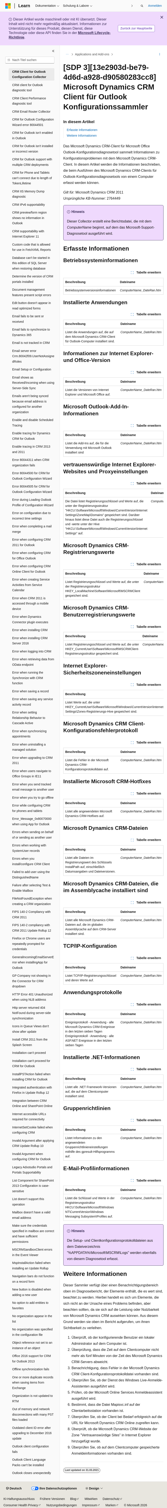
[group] (113, 513)
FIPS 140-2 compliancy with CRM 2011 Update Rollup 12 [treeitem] (31, 927)
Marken (110, 1505)
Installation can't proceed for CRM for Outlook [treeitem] (31, 1063)
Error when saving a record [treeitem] (30, 691)
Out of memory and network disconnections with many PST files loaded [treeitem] (32, 1414)
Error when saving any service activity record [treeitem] (32, 701)
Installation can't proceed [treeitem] (29, 1053)
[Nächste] (132, 6)
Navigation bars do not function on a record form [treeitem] (33, 1278)
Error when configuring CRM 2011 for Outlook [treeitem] (31, 542)
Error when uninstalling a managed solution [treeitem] (29, 747)
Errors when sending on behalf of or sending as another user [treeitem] (32, 834)
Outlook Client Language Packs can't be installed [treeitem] (29, 1462)
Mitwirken (91, 1499)
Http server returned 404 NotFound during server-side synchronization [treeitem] (31, 1013)
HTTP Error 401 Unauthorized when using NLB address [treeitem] (32, 997)
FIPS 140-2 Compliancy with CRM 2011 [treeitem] (31, 914)
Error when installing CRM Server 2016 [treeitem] (30, 640)
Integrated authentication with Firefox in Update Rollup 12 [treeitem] (32, 1090)
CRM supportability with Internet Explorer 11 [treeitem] (28, 233)
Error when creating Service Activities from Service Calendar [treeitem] (31, 585)
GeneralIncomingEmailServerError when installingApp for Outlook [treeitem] (33, 962)
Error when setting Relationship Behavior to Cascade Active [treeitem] (28, 718)
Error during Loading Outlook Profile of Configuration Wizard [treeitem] (32, 502)
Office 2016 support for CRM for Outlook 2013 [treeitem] (31, 1358)
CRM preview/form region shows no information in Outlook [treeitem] (29, 218)
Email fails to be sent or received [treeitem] (28, 318)
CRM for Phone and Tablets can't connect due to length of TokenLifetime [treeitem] (32, 178)
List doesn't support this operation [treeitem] (28, 1201)
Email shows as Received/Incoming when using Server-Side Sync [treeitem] (33, 383)
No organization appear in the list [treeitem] (32, 1318)
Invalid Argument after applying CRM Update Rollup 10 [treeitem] (33, 1143)
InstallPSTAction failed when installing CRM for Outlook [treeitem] (31, 1076)
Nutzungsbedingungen (61, 1505)
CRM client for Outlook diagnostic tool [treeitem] (27, 87)
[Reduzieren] (53, 51)
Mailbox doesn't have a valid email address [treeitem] (31, 1215)
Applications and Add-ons (92, 54)
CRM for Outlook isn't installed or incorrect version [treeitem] (32, 148)
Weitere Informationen (82, 135)
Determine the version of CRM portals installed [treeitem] (32, 279)
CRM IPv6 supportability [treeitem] (28, 204)
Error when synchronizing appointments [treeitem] (29, 733)
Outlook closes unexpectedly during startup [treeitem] (31, 1475)
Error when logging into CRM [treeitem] (31, 651)
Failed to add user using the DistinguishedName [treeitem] (31, 874)
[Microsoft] (8, 6)
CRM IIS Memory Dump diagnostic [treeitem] (28, 194)
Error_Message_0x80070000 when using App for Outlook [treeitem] (32, 821)
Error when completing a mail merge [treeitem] (32, 529)
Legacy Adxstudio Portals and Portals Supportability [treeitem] (32, 1169)
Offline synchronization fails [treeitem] (30, 1369)
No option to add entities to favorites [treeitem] (30, 1305)
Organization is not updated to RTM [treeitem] (32, 1398)
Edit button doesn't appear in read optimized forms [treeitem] (31, 305)
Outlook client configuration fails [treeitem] (30, 1449)
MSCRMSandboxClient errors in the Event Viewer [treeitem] (32, 1252)
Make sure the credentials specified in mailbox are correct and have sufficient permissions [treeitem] (33, 1233)
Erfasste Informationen (82, 130)
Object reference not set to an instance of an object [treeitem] (32, 1345)
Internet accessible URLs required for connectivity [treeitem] (29, 1116)
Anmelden (155, 5)
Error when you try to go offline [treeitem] (32, 797)
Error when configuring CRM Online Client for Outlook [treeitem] (31, 568)
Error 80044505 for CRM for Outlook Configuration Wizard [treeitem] (32, 489)
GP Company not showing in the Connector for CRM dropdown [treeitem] (31, 981)
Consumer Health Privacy (20, 1505)
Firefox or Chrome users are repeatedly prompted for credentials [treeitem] (31, 944)
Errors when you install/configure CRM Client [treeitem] (31, 861)
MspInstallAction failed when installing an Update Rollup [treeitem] (31, 1265)
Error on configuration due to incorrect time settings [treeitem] (31, 515)
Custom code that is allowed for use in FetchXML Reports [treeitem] (31, 247)
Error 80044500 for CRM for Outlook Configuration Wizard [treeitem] (32, 475)
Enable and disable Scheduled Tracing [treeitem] (32, 422)
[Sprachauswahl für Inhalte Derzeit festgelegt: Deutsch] (13, 1488)
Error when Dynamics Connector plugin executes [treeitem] (30, 619)
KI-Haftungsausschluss (19, 1499)
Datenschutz (111, 1499)
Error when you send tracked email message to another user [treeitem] (33, 787)
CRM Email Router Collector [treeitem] (31, 111)
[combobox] (29, 60)
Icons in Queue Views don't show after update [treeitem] (30, 1028)
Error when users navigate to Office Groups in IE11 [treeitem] (31, 773)
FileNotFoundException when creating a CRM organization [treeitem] (32, 901)
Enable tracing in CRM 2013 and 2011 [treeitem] (31, 449)
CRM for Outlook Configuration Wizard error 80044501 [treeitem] (33, 122)
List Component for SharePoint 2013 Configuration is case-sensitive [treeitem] (33, 1186)
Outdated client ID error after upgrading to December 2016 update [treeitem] (32, 1433)
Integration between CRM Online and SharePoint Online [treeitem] (32, 1103)
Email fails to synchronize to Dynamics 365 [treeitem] (31, 332)
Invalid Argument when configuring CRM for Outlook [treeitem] (31, 1156)
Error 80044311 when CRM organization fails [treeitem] (30, 462)
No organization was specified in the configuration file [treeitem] (32, 1332)
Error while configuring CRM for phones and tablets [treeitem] (31, 808)
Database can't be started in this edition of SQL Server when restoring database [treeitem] (31, 263)
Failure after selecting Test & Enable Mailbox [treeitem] (31, 887)
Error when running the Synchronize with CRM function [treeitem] (27, 678)
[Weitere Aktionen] (160, 54)
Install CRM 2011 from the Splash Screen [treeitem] (30, 1042)
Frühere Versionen (52, 1499)
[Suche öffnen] (142, 6)
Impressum (89, 1505)
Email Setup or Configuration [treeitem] (31, 369)
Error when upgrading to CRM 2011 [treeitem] (32, 760)
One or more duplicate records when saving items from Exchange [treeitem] (32, 1383)
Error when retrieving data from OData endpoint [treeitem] (33, 661)
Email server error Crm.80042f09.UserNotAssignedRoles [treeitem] (33, 356)
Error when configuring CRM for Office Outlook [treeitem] (31, 555)
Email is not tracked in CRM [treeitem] (31, 343)
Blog (73, 1499)
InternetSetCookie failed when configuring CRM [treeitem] (32, 1130)
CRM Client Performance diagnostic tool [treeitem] (29, 101)
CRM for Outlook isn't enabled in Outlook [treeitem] (32, 135)
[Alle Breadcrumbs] (67, 54)
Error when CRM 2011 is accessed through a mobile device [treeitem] (30, 603)
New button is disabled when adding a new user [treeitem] (31, 1292)
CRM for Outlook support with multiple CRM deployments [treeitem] (32, 162)
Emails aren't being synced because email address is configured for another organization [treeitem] (30, 404)
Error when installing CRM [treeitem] (30, 630)
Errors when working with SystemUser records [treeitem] (29, 848)
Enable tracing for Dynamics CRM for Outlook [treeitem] (31, 435)
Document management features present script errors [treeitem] (31, 292)
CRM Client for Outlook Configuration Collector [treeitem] (29, 74)
